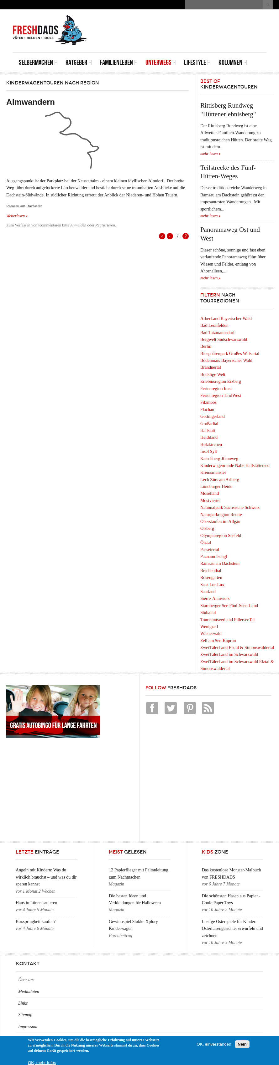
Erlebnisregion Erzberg (220, 381)
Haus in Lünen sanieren (36, 902)
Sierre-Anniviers (214, 598)
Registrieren (105, 225)
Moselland (209, 493)
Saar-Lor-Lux (212, 584)
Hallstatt (207, 430)
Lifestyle (197, 62)
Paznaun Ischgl (213, 556)
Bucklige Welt (212, 374)
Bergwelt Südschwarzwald (223, 339)
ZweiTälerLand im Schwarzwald (229, 654)
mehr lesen (209, 153)
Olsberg (207, 528)
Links (23, 1003)
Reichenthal (210, 570)
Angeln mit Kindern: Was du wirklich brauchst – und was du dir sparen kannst (46, 877)
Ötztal (205, 542)
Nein (242, 1044)
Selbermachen (38, 62)
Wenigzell (209, 626)
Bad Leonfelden (214, 325)
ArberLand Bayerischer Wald (226, 318)
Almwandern (30, 102)
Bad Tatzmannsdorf (217, 332)
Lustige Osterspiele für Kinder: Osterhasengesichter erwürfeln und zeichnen (232, 928)
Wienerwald (211, 633)
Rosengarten (211, 577)
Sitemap (25, 1014)
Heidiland (209, 437)
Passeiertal (209, 549)
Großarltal (209, 423)
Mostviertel (210, 500)
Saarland (208, 591)
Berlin (205, 346)
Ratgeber (79, 62)
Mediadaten (28, 991)
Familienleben (119, 62)
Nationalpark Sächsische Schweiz (230, 507)
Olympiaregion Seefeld (220, 535)
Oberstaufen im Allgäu (220, 521)
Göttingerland (212, 416)
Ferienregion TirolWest (220, 395)
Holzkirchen (211, 444)
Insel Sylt (208, 451)
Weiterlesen (17, 215)
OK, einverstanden (214, 1044)
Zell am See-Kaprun (218, 640)
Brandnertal (210, 367)
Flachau (207, 409)
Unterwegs (160, 62)
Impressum (27, 1026)
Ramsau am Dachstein (220, 563)
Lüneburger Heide (216, 486)
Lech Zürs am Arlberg (219, 479)
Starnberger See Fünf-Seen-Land (229, 605)
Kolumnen (232, 62)
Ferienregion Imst (216, 388)
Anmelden (78, 225)
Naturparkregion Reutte (221, 514)
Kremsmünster (213, 472)
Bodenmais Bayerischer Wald (226, 360)
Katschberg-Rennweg (219, 458)
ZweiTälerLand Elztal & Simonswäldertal (237, 647)
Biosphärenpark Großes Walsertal (229, 353)
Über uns (26, 979)
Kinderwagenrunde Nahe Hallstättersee (234, 465)
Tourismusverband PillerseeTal (227, 619)
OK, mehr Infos (42, 1062)
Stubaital (208, 612)
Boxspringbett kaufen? (35, 921)
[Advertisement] (193, 23)
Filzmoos (208, 402)
